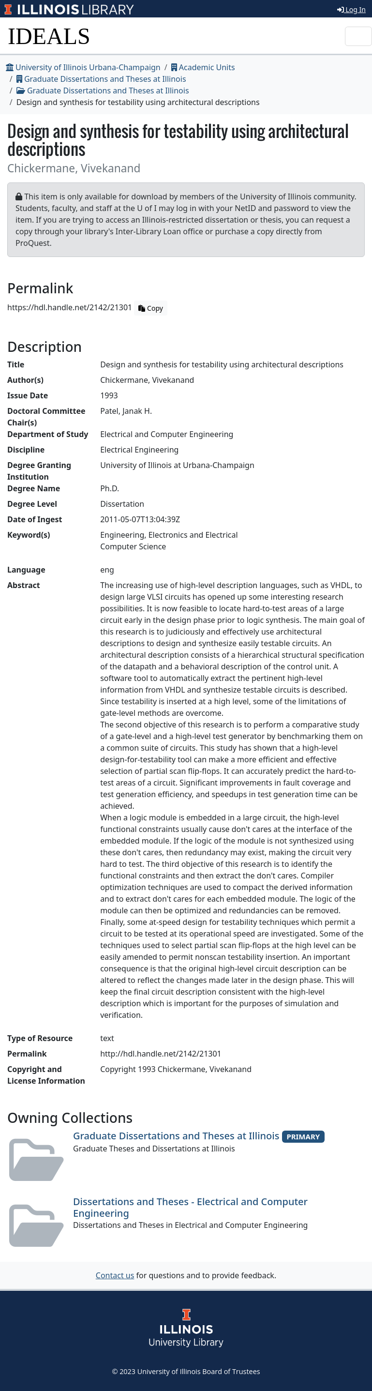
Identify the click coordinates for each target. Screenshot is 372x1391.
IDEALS (49, 36)
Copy (150, 308)
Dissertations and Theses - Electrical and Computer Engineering (190, 1207)
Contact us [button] (115, 1275)
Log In (351, 9)
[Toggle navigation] (358, 36)
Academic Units (203, 67)
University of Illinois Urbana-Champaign (83, 67)
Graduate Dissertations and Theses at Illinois (101, 79)
